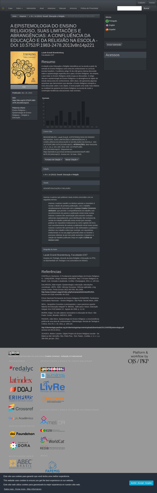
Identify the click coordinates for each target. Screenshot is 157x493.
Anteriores (51, 8)
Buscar (146, 8)
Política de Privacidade (89, 8)
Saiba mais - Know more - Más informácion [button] (22, 489)
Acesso (152, 3)
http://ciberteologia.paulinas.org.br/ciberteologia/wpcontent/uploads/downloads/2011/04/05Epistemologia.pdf (82, 327)
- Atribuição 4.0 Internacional (63, 356)
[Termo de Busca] (129, 8)
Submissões (31, 8)
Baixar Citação (71, 160)
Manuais (62, 8)
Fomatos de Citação (53, 160)
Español (112, 29)
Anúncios (73, 8)
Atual (42, 8)
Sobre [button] (19, 8)
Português (113, 21)
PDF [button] (24, 87)
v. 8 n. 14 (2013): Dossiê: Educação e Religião (47, 16)
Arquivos (23, 16)
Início (14, 16)
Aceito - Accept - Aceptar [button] (141, 483)
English (112, 25)
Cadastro (141, 3)
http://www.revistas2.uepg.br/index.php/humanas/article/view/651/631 (67, 292)
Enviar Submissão (114, 45)
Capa (10, 8)
